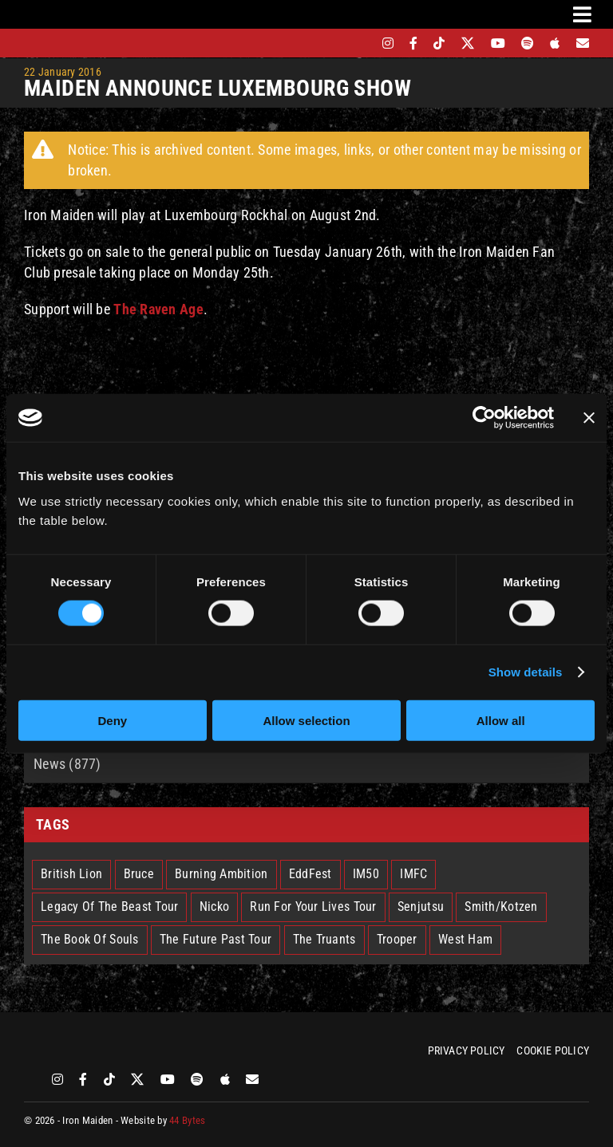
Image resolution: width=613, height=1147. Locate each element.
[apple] (555, 43)
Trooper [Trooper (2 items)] (397, 939)
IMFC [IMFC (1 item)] (413, 873)
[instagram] (388, 43)
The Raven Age (158, 309)
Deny (112, 720)
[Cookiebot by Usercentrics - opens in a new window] (484, 418)
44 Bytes (187, 1120)
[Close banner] (589, 418)
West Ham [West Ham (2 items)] (465, 939)
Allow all (501, 720)
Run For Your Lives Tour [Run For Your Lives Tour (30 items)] (313, 906)
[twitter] (468, 43)
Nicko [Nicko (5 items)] (214, 906)
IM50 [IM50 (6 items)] (366, 873)
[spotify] (527, 43)
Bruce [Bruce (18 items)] (139, 873)
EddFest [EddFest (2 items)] (310, 873)
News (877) (67, 763)
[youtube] (498, 43)
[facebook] (413, 43)
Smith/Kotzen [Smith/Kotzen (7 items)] (501, 906)
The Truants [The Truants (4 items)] (324, 939)
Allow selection (306, 720)
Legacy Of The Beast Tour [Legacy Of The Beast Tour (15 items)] (109, 906)
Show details (525, 672)
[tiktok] (439, 43)
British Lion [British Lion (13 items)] (71, 873)
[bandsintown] (360, 43)
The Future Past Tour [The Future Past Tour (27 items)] (215, 939)
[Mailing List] (582, 43)
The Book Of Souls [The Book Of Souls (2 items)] (90, 939)
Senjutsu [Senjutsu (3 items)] (420, 906)
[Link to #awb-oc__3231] (582, 14)
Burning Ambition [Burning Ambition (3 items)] (221, 873)
